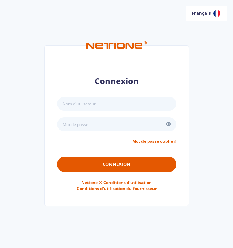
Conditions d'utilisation (116, 182)
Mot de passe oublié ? (154, 141)
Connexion (116, 164)
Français (206, 13)
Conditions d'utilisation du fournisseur (117, 189)
